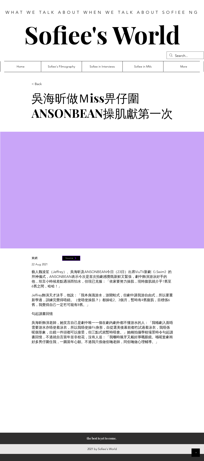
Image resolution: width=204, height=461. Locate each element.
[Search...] (185, 56)
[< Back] (45, 84)
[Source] (71, 258)
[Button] (196, 452)
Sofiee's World (102, 34)
